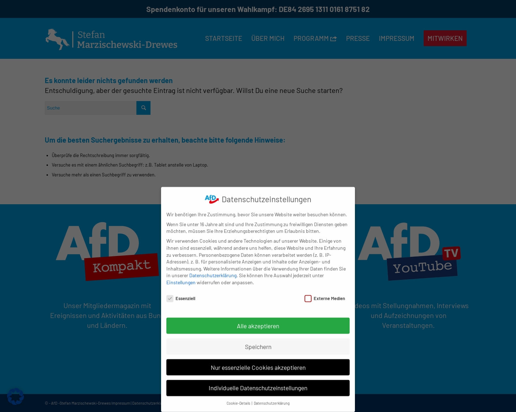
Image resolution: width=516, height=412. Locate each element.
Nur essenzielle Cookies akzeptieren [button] (258, 360)
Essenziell (180, 291)
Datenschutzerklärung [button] (272, 396)
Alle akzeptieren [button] (258, 319)
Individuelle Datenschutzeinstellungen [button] (258, 381)
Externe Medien (325, 291)
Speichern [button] (258, 340)
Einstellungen (181, 276)
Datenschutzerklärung (212, 269)
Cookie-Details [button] (239, 396)
